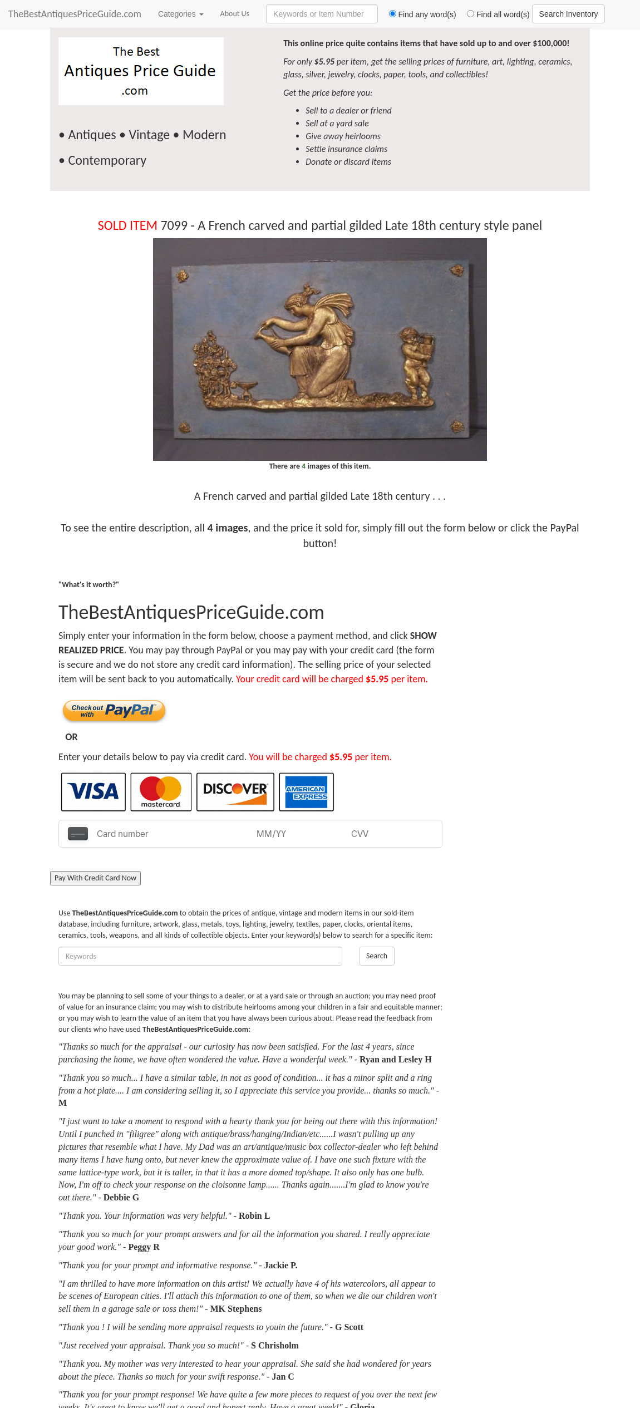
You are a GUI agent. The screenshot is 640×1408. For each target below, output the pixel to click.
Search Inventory (568, 13)
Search (376, 956)
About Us (235, 13)
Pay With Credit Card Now (95, 878)
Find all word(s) (494, 14)
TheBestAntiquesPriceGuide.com (74, 14)
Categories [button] (181, 13)
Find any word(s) (418, 14)
